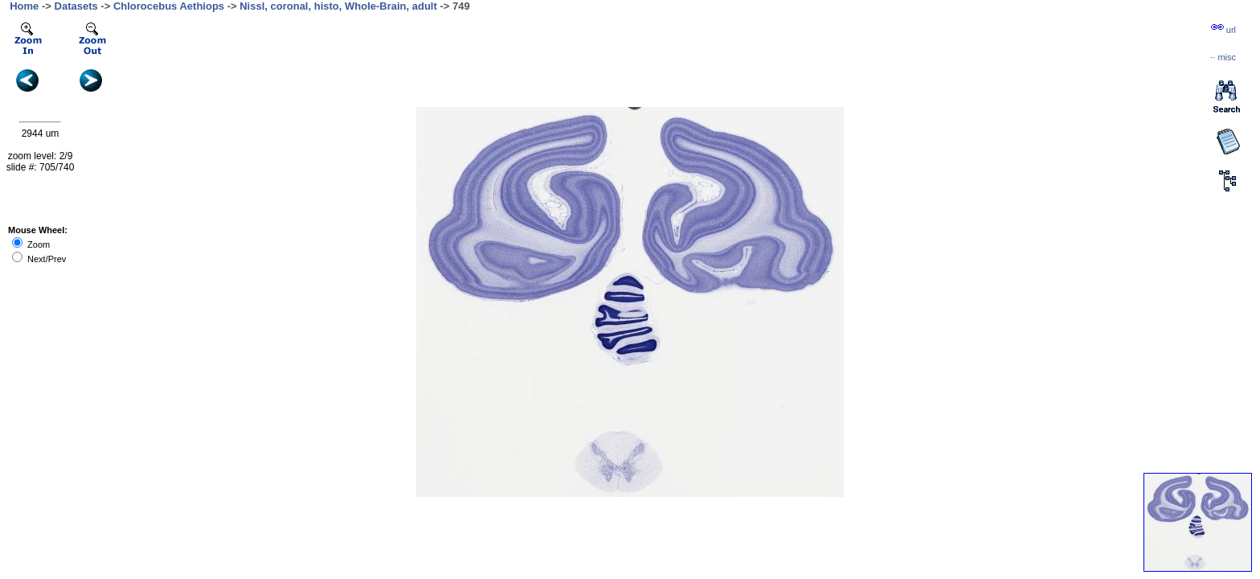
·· (1223, 57)
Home (24, 6)
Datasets (76, 6)
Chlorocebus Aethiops (168, 6)
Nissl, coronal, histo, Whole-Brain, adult (338, 6)
